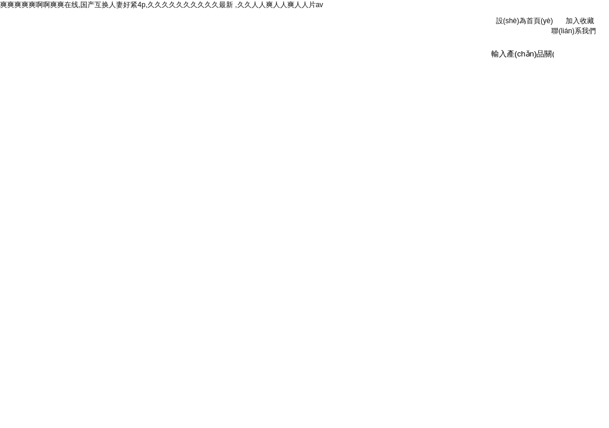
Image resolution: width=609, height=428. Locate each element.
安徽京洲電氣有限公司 (191, 35)
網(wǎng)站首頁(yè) (49, 74)
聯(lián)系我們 (573, 31)
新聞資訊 (195, 70)
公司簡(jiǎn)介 (122, 70)
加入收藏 (580, 21)
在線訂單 (415, 70)
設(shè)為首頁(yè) (524, 21)
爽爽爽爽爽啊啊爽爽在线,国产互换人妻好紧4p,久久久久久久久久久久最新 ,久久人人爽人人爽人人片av (161, 5)
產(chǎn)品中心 (268, 70)
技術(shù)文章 (342, 70)
